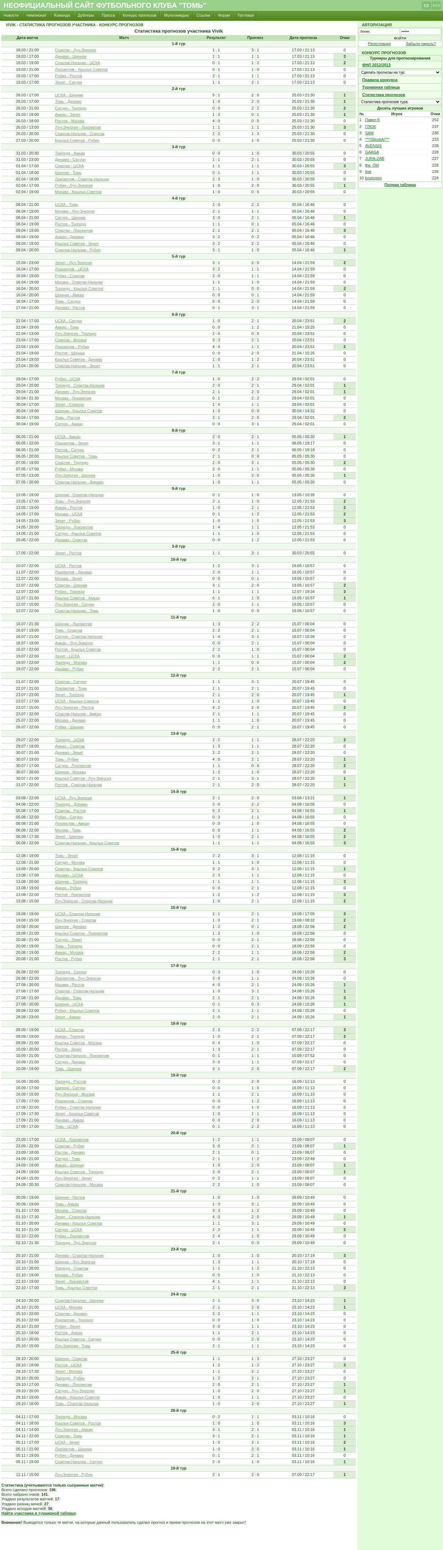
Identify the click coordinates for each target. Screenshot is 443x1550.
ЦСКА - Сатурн (68, 321)
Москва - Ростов (69, 985)
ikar (368, 171)
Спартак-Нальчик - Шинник (79, 1300)
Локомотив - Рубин (72, 347)
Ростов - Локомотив (72, 894)
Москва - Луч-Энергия (75, 211)
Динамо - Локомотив (73, 1384)
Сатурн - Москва (70, 862)
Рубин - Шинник (69, 727)
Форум (224, 15)
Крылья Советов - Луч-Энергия (83, 778)
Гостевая (246, 15)
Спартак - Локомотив (73, 230)
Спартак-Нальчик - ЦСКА (77, 63)
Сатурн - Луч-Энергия (74, 1391)
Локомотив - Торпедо (74, 1320)
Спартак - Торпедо (71, 462)
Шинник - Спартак (71, 1358)
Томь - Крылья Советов (76, 1288)
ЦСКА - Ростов (68, 566)
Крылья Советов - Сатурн (78, 1339)
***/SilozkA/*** (377, 139)
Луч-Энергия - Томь (72, 1346)
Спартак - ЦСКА (69, 166)
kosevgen (373, 178)
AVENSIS (373, 146)
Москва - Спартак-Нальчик (79, 282)
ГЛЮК (370, 126)
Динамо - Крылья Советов (78, 1223)
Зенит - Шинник (69, 836)
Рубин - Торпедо (70, 591)
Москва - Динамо (70, 720)
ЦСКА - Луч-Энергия (73, 798)
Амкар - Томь (67, 327)
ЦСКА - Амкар (67, 437)
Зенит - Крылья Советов (77, 1114)
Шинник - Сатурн (70, 1088)
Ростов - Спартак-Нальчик (78, 785)
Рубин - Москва (69, 469)
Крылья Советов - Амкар (77, 598)
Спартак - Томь (68, 1436)
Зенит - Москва (68, 1371)
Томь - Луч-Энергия (72, 501)
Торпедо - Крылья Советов (79, 288)
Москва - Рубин (69, 1275)
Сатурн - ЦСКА (68, 1229)
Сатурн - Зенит (68, 940)
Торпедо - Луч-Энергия (75, 1243)
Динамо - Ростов (70, 308)
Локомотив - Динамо (73, 572)
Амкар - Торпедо (70, 1036)
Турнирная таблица (381, 87)
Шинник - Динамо (70, 926)
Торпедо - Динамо (71, 804)
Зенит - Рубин (67, 521)
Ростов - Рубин (68, 959)
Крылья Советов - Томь (76, 456)
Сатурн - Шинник (70, 218)
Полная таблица (400, 185)
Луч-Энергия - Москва (75, 1094)
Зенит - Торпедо (69, 695)
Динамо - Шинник (70, 56)
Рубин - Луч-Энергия (73, 185)
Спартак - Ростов (70, 810)
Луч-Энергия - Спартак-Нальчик (83, 901)
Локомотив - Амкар (72, 823)
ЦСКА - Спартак (69, 1030)
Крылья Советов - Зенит (77, 243)
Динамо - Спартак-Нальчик (79, 1255)
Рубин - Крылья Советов (77, 1010)
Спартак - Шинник (71, 585)
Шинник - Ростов (70, 1197)
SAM (369, 133)
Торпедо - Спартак (71, 1268)
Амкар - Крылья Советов (77, 1397)
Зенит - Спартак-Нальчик (77, 1217)
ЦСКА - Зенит (67, 1442)
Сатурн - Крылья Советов (78, 533)
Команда (62, 15)
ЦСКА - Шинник (69, 95)
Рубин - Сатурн (69, 817)
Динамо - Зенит (69, 752)
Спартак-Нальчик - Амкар (78, 714)
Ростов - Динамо (70, 1152)
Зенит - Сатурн (68, 82)
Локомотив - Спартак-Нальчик (82, 179)
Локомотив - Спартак (73, 1101)
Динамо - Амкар (69, 1120)
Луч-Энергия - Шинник (75, 475)
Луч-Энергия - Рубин (73, 1474)
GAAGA (372, 152)
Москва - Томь (68, 830)
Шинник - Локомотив (73, 624)
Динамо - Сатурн (70, 159)
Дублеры (86, 15)
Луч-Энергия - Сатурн (74, 604)
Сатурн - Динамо (70, 1062)
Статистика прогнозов (383, 95)
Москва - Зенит (68, 578)
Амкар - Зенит (67, 114)
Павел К (372, 120)
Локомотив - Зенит (72, 443)
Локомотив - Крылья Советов (81, 69)
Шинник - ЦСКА (69, 1004)
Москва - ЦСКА (68, 514)
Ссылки (204, 15)
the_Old (372, 165)
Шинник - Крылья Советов (78, 411)
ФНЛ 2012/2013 (376, 65)
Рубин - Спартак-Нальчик (78, 1107)
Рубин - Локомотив (72, 1236)
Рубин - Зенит (67, 1326)
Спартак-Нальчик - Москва (79, 1184)
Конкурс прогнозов (140, 15)
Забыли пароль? (421, 43)
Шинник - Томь (68, 172)
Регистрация (379, 43)
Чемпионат (36, 15)
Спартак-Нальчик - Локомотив (82, 1055)
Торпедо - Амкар (70, 153)
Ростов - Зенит (68, 1049)
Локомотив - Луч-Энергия (78, 978)
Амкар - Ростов (68, 507)
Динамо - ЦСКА (69, 875)
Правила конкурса (380, 80)
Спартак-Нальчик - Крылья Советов (87, 843)
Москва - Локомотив (73, 398)
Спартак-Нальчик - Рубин (78, 250)
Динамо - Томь (68, 998)
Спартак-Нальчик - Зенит (77, 366)
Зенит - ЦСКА (67, 656)
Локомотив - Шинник (73, 1449)
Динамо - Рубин (69, 669)
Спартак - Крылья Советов (79, 869)
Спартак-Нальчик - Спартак (79, 134)
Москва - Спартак (70, 1210)
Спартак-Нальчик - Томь (77, 611)
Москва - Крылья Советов (78, 192)
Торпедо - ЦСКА (69, 740)
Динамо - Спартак (71, 540)
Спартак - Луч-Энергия (75, 50)
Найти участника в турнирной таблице (38, 1513)
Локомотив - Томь (71, 688)
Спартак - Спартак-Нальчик (79, 991)
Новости (11, 15)
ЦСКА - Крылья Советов (77, 701)
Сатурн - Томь (67, 1159)
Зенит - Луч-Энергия (73, 263)
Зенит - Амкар (67, 1017)
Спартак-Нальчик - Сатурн (78, 1462)
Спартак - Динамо (71, 1313)
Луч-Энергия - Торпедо (75, 333)
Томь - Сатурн (67, 301)
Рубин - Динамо (69, 1455)
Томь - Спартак (68, 630)
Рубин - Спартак (69, 276)
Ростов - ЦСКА (68, 1365)
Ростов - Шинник (70, 353)
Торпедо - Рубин (70, 1378)
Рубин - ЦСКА (67, 379)
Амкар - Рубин (68, 888)
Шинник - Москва (70, 772)
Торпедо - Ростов (70, 1081)
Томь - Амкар (67, 1204)
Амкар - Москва (69, 952)
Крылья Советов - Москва (78, 1043)
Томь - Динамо (68, 101)
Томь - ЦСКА (66, 1126)
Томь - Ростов (67, 417)
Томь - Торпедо (69, 946)
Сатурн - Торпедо (70, 108)
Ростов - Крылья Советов (78, 649)
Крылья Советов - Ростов (78, 1423)
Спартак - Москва (70, 340)
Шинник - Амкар (69, 295)
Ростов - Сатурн (69, 450)
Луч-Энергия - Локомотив (78, 127)
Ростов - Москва (69, 121)
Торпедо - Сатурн (70, 972)
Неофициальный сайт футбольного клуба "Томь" (105, 5)
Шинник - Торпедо (71, 881)
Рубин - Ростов (68, 76)
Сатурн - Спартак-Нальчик (78, 636)
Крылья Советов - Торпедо (79, 1172)
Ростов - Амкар (68, 1333)
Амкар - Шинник (69, 1165)
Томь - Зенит (66, 856)
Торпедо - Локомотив (74, 527)
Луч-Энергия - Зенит (73, 1178)
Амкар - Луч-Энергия (74, 643)
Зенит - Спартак (69, 404)
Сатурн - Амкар (69, 424)
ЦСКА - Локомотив (71, 1139)
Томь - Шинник (68, 1069)
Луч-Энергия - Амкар (74, 1429)
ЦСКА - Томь (66, 204)
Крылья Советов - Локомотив (81, 933)
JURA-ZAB (374, 158)
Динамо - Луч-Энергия (75, 392)
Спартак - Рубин (69, 1146)
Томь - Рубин (67, 759)
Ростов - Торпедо (70, 224)
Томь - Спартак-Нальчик (77, 1403)
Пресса (108, 15)
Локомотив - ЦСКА (71, 269)
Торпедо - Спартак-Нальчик (80, 385)
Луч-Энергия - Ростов (74, 707)
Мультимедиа (176, 15)
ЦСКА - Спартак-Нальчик (77, 914)
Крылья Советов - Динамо (78, 359)
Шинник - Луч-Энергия (75, 1262)
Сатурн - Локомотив (73, 765)
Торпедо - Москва (71, 662)
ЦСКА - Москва (68, 1307)
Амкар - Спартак (70, 746)
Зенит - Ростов (68, 553)
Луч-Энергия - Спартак (75, 920)
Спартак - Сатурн (70, 681)
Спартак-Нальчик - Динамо (79, 482)
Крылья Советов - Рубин (77, 140)
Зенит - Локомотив (72, 1281)
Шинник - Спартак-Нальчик (79, 495)
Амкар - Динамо (69, 237)
